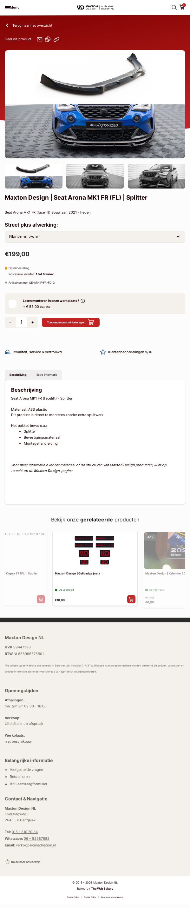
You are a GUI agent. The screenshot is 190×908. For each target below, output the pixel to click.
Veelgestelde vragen (26, 773)
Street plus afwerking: (31, 225)
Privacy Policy (73, 901)
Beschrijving (21, 376)
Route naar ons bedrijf (27, 865)
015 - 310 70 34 (25, 835)
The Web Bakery (102, 892)
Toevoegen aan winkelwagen (77, 322)
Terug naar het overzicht (28, 25)
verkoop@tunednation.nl (36, 849)
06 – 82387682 (36, 842)
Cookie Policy (90, 901)
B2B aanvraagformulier (28, 787)
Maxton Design (47, 473)
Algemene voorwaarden (112, 901)
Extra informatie (57, 376)
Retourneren (19, 780)
